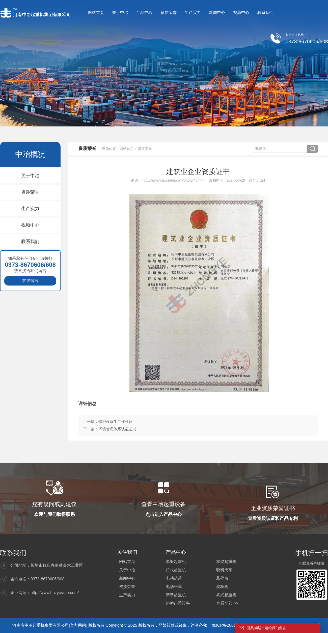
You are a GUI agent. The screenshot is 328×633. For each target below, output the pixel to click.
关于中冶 (120, 12)
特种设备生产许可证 (115, 421)
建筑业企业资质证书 (198, 172)
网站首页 (96, 12)
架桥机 (222, 586)
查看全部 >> (227, 603)
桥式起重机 (226, 595)
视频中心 (241, 12)
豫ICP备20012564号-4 (233, 625)
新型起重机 (176, 595)
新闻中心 (217, 12)
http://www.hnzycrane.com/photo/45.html (173, 180)
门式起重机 (176, 570)
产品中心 (144, 12)
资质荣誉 (168, 12)
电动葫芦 (174, 578)
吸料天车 (224, 570)
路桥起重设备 (178, 603)
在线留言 (30, 280)
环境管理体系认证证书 (117, 429)
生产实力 (193, 12)
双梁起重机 (226, 561)
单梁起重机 (176, 561)
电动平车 (174, 586)
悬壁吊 (222, 578)
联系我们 (265, 12)
